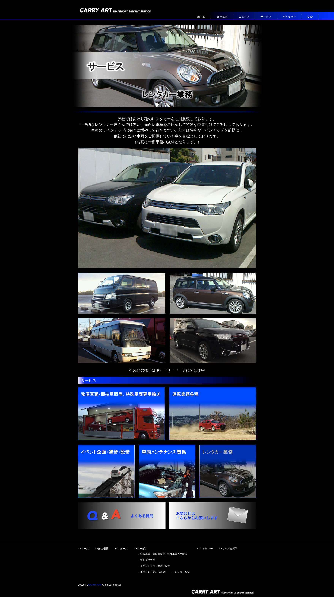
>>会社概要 (101, 548)
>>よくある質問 (228, 548)
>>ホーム (83, 548)
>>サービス (140, 548)
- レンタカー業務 (180, 571)
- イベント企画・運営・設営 (154, 565)
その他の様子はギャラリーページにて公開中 (167, 370)
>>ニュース (121, 548)
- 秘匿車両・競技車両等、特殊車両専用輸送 (163, 554)
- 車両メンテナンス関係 (152, 571)
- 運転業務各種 (147, 559)
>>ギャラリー (204, 548)
